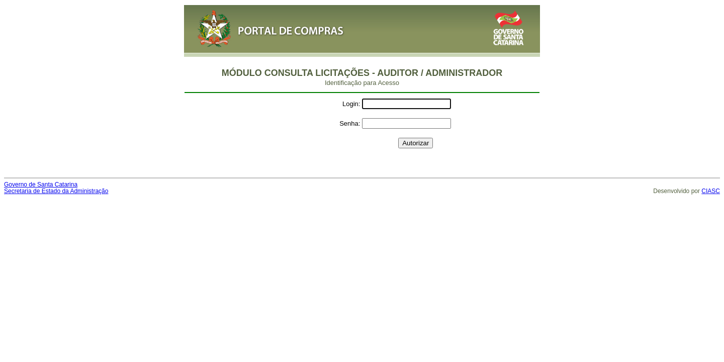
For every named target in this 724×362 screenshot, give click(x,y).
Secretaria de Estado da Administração (56, 191)
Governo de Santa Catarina (40, 184)
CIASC (710, 191)
